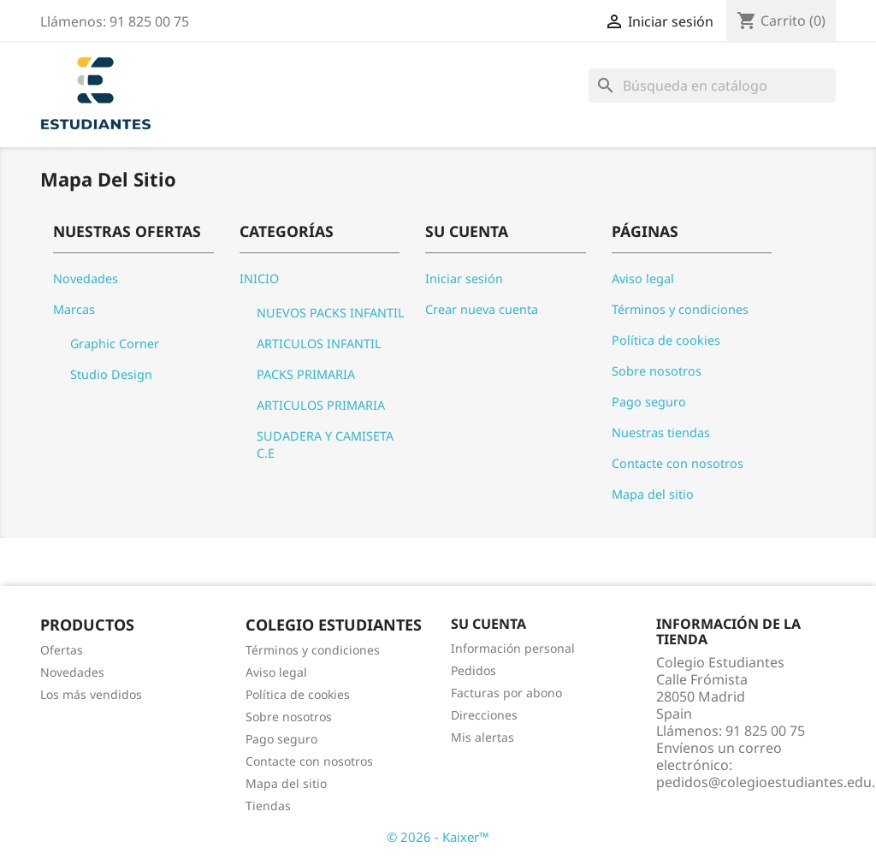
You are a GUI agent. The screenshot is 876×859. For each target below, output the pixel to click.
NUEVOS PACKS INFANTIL (331, 313)
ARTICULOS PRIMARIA (321, 405)
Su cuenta (488, 623)
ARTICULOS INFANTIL (319, 343)
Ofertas (61, 650)
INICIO (259, 278)
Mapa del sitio (653, 494)
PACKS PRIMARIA (306, 374)
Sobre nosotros (656, 371)
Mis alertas (482, 737)
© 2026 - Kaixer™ (438, 836)
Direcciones (484, 715)
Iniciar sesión (464, 278)
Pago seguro (649, 402)
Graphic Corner (114, 343)
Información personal (513, 648)
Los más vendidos (91, 694)
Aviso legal (643, 278)
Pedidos (473, 670)
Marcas (74, 309)
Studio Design (111, 374)
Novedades (85, 278)
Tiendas (268, 805)
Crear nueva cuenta (481, 309)
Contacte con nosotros (677, 463)
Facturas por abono (506, 692)
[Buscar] (712, 85)
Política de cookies (666, 340)
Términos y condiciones (680, 309)
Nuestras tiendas (661, 432)
